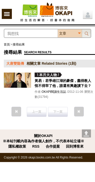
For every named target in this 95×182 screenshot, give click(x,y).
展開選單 (7, 14)
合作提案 (53, 146)
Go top (86, 133)
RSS (35, 146)
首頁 (7, 44)
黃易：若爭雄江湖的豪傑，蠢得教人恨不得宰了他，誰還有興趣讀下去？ (63, 83)
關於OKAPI (43, 136)
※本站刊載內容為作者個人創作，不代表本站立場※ (43, 141)
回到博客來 (75, 146)
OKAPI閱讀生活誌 (54, 92)
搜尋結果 (19, 44)
